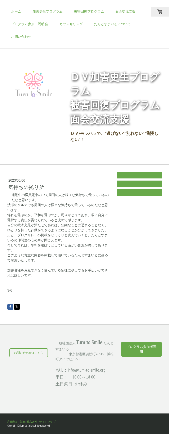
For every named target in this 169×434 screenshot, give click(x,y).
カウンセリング (71, 24)
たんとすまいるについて (112, 24)
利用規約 (12, 422)
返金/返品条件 (28, 422)
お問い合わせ (21, 36)
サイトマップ (47, 422)
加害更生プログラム (47, 11)
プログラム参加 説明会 (29, 24)
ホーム (16, 11)
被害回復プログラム (89, 11)
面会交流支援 (125, 11)
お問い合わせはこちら (28, 353)
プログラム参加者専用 (141, 349)
